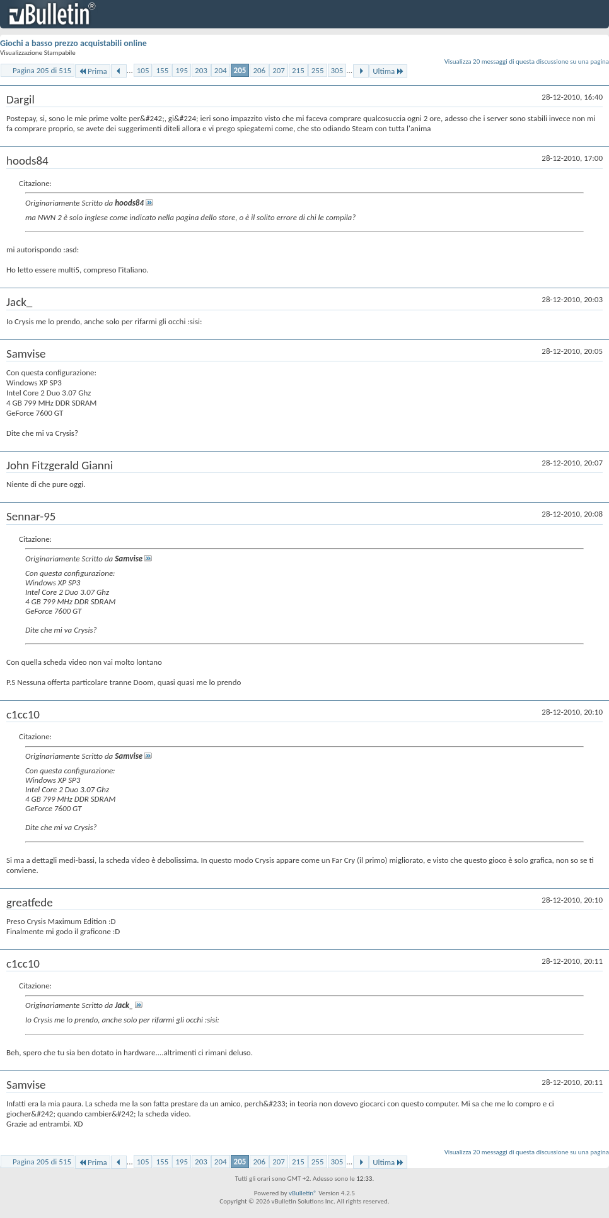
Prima (92, 71)
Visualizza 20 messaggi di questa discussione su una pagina (526, 61)
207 (278, 70)
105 (143, 70)
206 (259, 70)
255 (317, 70)
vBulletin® (303, 1193)
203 (201, 70)
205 (240, 70)
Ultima (388, 71)
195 (181, 70)
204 (220, 70)
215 (298, 70)
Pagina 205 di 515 (42, 70)
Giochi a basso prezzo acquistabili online (73, 43)
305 (337, 70)
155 (162, 70)
